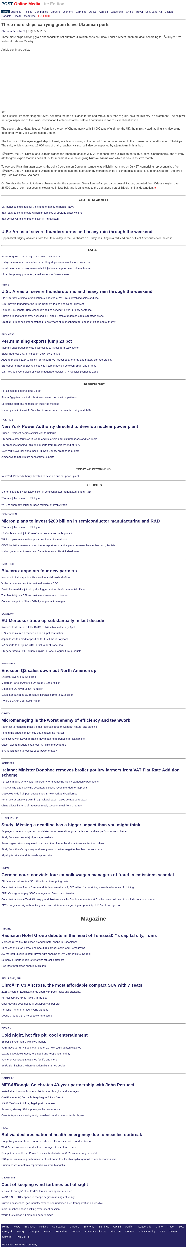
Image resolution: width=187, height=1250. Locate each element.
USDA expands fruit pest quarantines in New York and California (39, 793)
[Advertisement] (27, 74)
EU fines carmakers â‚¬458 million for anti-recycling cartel (35, 881)
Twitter (173, 1231)
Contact (129, 1231)
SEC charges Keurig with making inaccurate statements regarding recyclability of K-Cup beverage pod (61, 905)
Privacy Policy (147, 1231)
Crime (129, 11)
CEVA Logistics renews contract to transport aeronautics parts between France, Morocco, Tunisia (58, 545)
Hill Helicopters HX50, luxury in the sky (24, 997)
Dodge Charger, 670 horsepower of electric (26, 1015)
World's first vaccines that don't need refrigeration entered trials (38, 1147)
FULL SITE (23, 1236)
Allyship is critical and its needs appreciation (27, 855)
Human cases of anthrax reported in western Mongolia (33, 1165)
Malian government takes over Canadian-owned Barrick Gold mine (40, 551)
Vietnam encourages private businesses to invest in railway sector (40, 347)
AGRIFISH (7, 763)
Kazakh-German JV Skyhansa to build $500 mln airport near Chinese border (46, 268)
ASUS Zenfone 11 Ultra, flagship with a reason (28, 1103)
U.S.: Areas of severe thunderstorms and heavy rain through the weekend (76, 231)
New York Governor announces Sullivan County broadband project (40, 451)
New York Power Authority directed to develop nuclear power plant (69, 426)
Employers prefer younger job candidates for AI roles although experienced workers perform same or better (64, 831)
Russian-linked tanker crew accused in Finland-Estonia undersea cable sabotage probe (52, 316)
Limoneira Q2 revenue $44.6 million (22, 688)
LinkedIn (7, 1236)
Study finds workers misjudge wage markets (27, 837)
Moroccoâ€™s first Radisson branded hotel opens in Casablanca (39, 942)
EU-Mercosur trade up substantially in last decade (52, 620)
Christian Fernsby (13, 31)
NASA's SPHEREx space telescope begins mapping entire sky (38, 1197)
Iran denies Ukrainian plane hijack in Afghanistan (30, 218)
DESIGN (6, 1028)
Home (5, 1226)
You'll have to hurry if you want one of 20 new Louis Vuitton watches (41, 1047)
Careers (55, 11)
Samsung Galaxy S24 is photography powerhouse (30, 1109)
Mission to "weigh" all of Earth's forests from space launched (36, 1191)
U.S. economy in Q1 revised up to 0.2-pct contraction (32, 633)
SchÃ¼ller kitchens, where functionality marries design (33, 1065)
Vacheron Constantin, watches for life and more (29, 1059)
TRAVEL (6, 928)
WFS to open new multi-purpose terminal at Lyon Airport (34, 505)
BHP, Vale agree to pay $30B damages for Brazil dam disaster (37, 893)
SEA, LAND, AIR (11, 978)
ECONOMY (8, 613)
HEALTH (6, 1127)
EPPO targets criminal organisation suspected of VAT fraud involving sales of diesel (50, 298)
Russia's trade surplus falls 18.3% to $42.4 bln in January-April (38, 627)
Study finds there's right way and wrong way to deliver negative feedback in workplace (51, 849)
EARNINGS (8, 663)
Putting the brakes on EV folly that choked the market (32, 732)
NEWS (5, 284)
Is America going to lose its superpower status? (29, 750)
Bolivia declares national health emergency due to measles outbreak (71, 1134)
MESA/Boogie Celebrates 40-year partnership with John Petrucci (67, 1084)
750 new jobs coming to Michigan (21, 498)
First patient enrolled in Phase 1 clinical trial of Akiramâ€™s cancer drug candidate (49, 1153)
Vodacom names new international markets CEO (29, 583)
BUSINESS (8, 334)
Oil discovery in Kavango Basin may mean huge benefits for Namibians (43, 738)
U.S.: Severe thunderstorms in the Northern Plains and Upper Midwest (42, 304)
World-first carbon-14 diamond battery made (27, 1215)
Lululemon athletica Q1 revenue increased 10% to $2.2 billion (37, 694)
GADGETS (7, 1078)
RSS (162, 1231)
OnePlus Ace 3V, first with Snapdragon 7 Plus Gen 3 (32, 1097)
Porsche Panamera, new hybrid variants (24, 1009)
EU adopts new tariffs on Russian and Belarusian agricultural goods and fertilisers (49, 439)
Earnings (81, 11)
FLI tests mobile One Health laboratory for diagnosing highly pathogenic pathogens (50, 781)
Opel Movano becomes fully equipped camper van (30, 1003)
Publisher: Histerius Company (19, 1244)
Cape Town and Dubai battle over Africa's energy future (33, 744)
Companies (41, 11)
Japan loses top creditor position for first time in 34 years (34, 639)
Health (18, 16)
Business (16, 11)
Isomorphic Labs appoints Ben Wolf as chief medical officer (36, 577)
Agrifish (103, 11)
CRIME (5, 868)
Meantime (30, 16)
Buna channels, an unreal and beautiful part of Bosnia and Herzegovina (43, 948)
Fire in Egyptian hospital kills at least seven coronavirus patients (39, 397)
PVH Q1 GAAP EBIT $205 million (20, 700)
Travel (139, 11)
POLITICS (7, 419)
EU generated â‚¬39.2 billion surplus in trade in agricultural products (41, 651)
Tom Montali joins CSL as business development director (34, 595)
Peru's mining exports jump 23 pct (36, 341)
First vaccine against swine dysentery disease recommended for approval (44, 787)
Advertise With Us (95, 1231)
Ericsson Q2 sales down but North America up (48, 670)
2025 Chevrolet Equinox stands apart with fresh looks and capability (41, 991)
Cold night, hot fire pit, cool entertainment (44, 1035)
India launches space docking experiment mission (30, 1209)
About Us (115, 1231)
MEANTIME (8, 1177)
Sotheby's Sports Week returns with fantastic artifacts (32, 960)
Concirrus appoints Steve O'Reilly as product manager (33, 601)
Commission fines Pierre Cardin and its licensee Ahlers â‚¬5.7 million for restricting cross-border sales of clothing (67, 887)
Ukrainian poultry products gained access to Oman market (35, 274)
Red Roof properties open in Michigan (23, 965)
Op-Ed (92, 11)
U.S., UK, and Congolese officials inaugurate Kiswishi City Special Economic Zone (49, 371)
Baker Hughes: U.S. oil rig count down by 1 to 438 (30, 353)
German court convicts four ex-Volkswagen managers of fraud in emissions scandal (87, 874)
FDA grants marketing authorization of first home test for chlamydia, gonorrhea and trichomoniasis (58, 1159)
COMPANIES (9, 514)
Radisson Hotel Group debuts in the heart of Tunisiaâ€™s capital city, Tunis (79, 935)
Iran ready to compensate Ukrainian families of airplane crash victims (41, 212)
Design (169, 11)
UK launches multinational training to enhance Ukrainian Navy (37, 206)
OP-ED (5, 713)
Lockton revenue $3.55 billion (18, 676)
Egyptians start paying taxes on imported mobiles (30, 403)
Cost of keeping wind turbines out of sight (44, 1184)
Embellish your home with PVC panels (23, 1041)
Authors (76, 1231)
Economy (68, 11)
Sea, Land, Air (153, 11)
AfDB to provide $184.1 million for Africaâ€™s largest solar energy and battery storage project (56, 359)
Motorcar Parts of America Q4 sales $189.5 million (30, 682)
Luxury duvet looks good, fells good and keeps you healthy (35, 1053)
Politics (28, 11)
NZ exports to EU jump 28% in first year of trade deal (32, 645)
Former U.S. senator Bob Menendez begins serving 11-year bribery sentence (46, 310)
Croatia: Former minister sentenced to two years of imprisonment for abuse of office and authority (58, 321)
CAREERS (7, 564)
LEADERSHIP (9, 818)
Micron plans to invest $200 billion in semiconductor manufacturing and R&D (46, 410)
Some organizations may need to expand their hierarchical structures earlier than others (52, 843)
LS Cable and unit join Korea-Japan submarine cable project (36, 533)
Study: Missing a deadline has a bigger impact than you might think (70, 824)
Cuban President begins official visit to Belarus (28, 433)
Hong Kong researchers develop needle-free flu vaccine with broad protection (46, 1141)
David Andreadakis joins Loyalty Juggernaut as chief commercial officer (43, 589)
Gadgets (6, 16)
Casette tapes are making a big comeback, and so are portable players (42, 1115)
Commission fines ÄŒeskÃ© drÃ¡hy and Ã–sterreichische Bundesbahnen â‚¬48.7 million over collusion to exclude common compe (78, 899)
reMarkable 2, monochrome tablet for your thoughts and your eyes (40, 1091)
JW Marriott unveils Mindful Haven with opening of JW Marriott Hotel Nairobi (46, 954)
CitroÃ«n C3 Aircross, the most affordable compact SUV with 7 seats (71, 985)
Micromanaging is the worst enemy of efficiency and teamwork (65, 720)
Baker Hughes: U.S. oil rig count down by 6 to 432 (30, 256)
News (4, 11)
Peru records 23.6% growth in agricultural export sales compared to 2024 (44, 799)
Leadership (116, 11)
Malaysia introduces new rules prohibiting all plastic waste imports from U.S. (46, 262)
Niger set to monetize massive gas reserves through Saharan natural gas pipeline (49, 726)
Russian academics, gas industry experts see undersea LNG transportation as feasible (52, 1203)
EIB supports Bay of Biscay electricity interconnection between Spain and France (48, 365)
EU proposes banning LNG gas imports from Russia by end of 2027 (40, 445)
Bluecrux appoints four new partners (39, 570)
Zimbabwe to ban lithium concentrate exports (27, 457)
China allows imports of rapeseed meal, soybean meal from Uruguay (41, 805)
